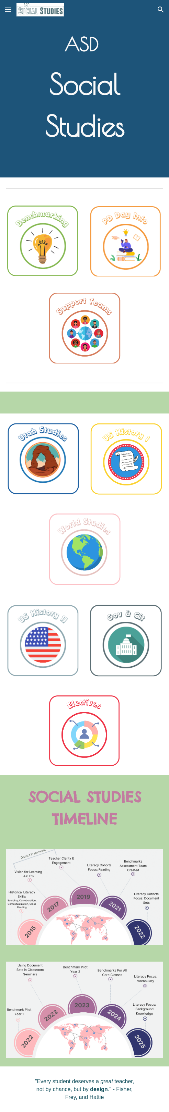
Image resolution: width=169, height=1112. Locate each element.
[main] (84, 88)
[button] (8, 9)
